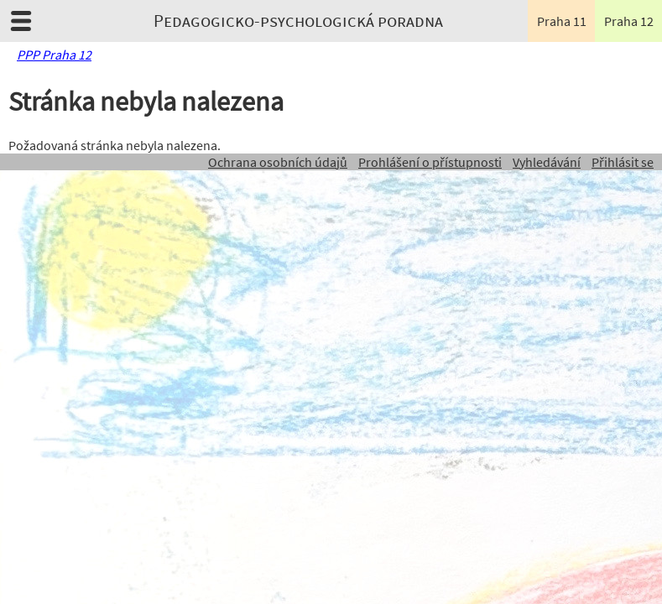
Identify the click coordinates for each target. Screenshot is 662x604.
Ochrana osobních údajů (277, 162)
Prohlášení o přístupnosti (430, 162)
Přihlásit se (623, 162)
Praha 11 (561, 21)
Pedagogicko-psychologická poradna (298, 21)
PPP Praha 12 (54, 54)
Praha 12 (629, 21)
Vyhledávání (547, 162)
